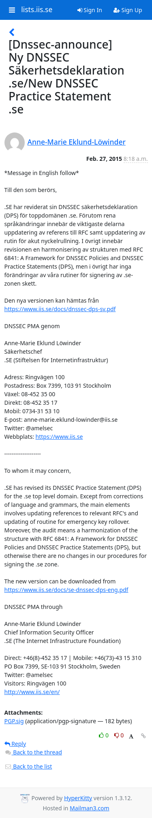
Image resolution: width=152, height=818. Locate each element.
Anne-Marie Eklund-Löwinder (77, 142)
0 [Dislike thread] (119, 735)
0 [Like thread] (104, 735)
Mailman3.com (89, 808)
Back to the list (28, 766)
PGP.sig (14, 721)
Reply (15, 744)
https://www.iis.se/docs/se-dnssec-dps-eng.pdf (66, 590)
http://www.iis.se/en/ (32, 692)
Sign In (89, 10)
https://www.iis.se (59, 436)
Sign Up (127, 10)
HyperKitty (78, 798)
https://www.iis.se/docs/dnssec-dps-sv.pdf (60, 309)
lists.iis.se (36, 10)
